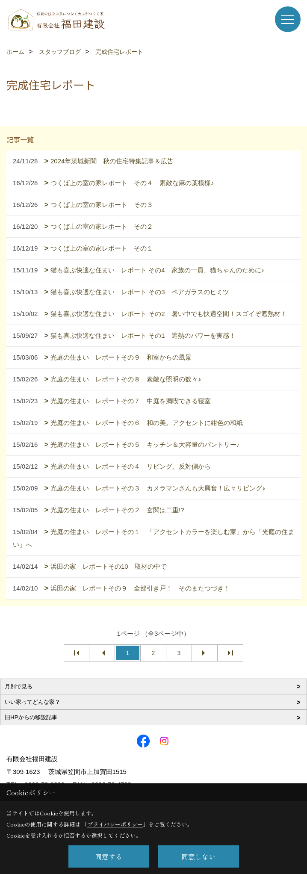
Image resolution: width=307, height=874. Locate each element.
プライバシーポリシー (115, 824)
